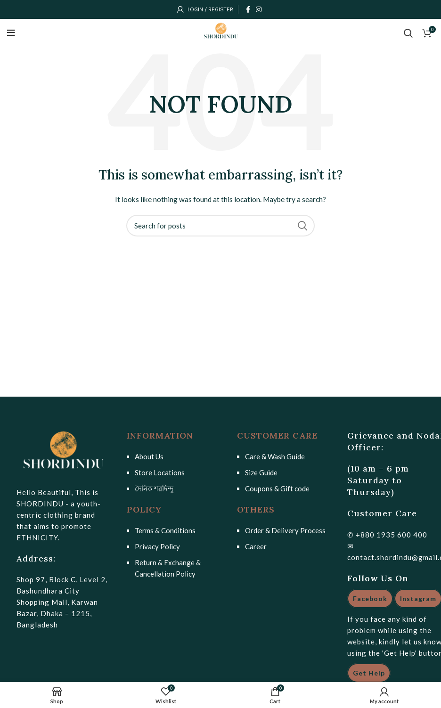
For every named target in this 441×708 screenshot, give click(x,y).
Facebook (370, 598)
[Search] (220, 225)
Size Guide (261, 472)
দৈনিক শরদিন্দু (154, 488)
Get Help (369, 673)
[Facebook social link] (248, 9)
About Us (149, 456)
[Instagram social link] (258, 9)
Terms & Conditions (165, 530)
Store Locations (160, 472)
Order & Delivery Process (285, 530)
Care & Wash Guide (275, 456)
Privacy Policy (157, 546)
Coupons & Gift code (277, 488)
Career (256, 546)
